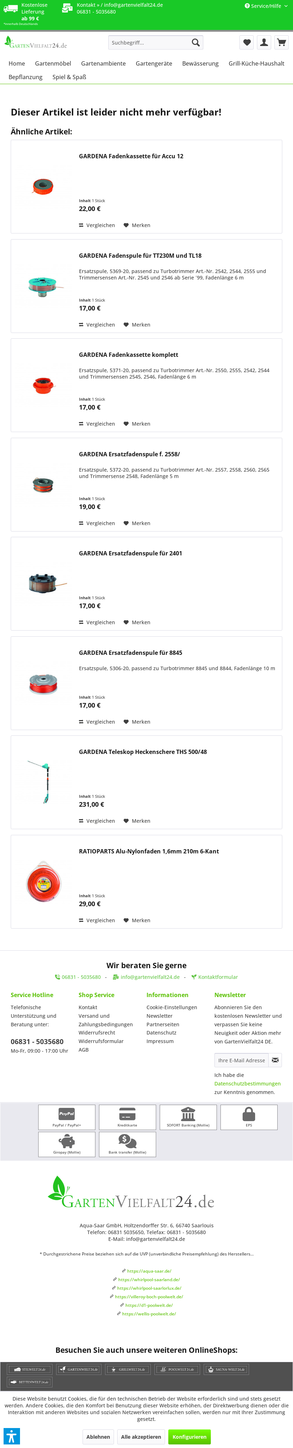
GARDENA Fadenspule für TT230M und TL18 (140, 256)
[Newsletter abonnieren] (275, 1060)
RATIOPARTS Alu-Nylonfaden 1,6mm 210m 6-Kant (149, 851)
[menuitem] (156, 42)
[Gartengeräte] (154, 63)
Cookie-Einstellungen (171, 1007)
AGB (84, 1049)
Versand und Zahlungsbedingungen (106, 1020)
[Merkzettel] (246, 42)
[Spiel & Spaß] (69, 77)
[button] (12, 1436)
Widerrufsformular (101, 1041)
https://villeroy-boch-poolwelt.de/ (149, 1297)
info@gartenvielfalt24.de (133, 4)
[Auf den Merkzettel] (137, 225)
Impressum (160, 1041)
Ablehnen (98, 1436)
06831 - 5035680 (37, 1041)
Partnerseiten (162, 1024)
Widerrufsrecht (97, 1032)
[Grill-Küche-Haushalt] (256, 63)
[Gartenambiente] (103, 63)
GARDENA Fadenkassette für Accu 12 (131, 156)
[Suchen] (195, 42)
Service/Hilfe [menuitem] (264, 5)
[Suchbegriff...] (156, 42)
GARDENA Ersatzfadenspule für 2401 (130, 553)
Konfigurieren (190, 1436)
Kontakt (88, 1007)
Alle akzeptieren (141, 1436)
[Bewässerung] (200, 63)
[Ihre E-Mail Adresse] (241, 1060)
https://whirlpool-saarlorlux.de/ (149, 1288)
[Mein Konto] (264, 42)
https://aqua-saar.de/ (149, 1271)
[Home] (17, 63)
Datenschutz (161, 1032)
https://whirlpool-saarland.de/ (149, 1280)
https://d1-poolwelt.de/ (149, 1305)
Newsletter (159, 1015)
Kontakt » (88, 4)
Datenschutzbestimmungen (247, 1083)
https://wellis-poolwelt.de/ (149, 1314)
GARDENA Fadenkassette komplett (128, 355)
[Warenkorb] (281, 42)
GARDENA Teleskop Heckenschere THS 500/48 (143, 752)
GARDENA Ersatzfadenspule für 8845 (130, 653)
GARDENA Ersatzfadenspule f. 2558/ (129, 454)
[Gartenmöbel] (53, 63)
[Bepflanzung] (26, 77)
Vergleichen (97, 225)
